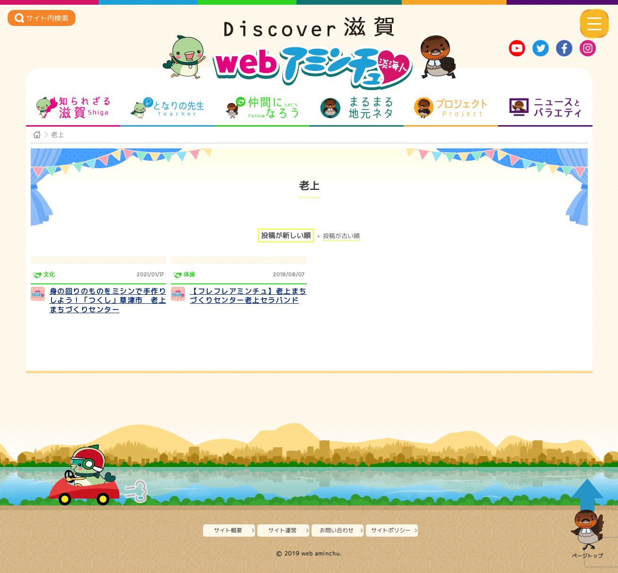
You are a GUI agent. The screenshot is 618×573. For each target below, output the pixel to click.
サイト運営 (282, 530)
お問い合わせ (337, 530)
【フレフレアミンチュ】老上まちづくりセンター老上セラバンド (248, 296)
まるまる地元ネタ (356, 108)
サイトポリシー (391, 530)
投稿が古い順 (341, 236)
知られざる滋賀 (73, 108)
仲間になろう (261, 108)
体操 (189, 274)
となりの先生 (167, 108)
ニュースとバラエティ (545, 108)
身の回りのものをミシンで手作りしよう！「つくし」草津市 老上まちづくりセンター (108, 300)
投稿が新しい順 (286, 235)
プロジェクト (450, 108)
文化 (49, 274)
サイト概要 (228, 530)
